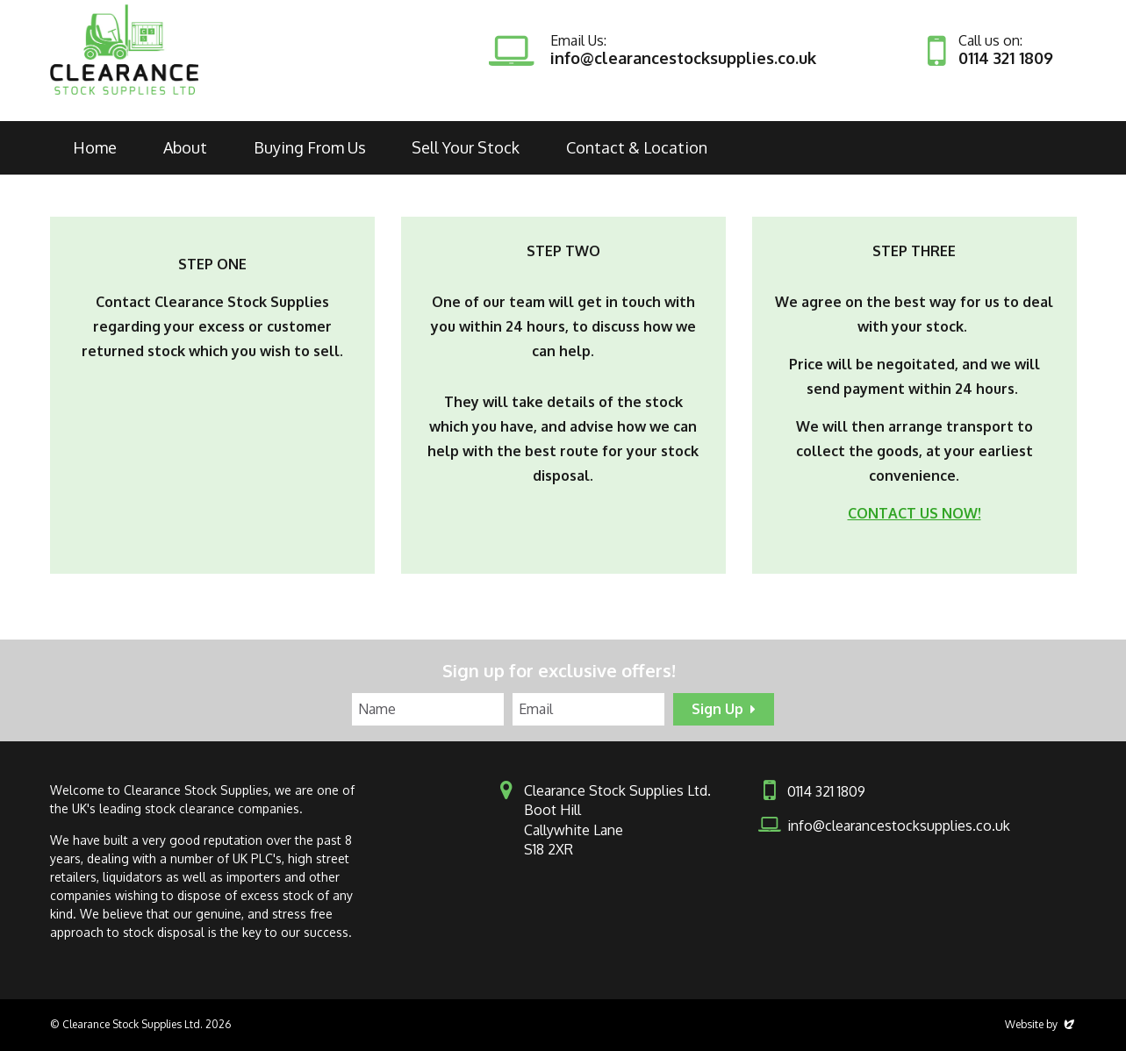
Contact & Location (636, 147)
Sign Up (717, 709)
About (185, 147)
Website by (1040, 1024)
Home (95, 147)
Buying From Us (310, 147)
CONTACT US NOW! (914, 513)
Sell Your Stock (466, 147)
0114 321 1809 (1005, 58)
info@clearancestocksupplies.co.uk (683, 58)
